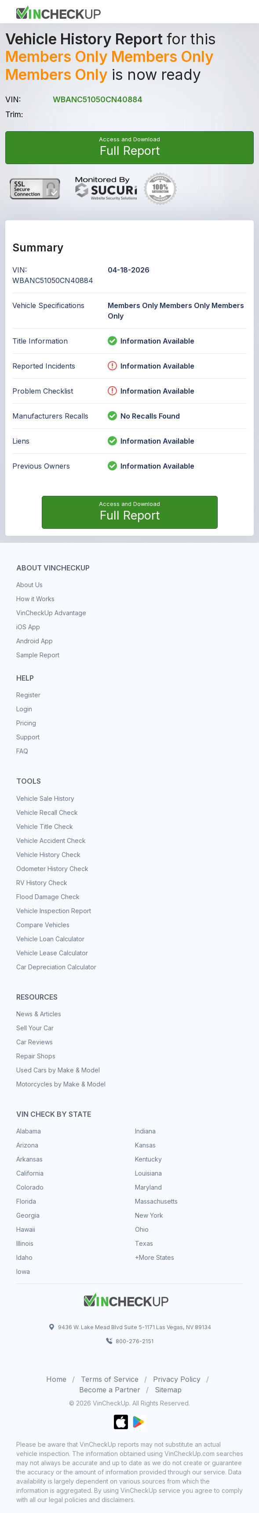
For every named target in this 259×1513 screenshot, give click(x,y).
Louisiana (148, 1173)
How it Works (35, 598)
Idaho (24, 1257)
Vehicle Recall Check (47, 812)
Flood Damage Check (48, 896)
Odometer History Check (52, 868)
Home (56, 1379)
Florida (26, 1201)
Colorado (30, 1187)
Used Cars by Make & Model (58, 1070)
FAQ (22, 751)
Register (28, 695)
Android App (34, 641)
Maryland (148, 1187)
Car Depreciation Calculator (56, 967)
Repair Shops (35, 1056)
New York (149, 1215)
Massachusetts (156, 1201)
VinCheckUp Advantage (51, 613)
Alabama (28, 1131)
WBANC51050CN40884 (97, 99)
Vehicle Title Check (44, 826)
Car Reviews (34, 1042)
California (30, 1173)
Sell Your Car (35, 1028)
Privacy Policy (177, 1379)
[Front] (58, 11)
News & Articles (38, 1014)
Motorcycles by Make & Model (61, 1084)
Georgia (28, 1215)
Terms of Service (110, 1379)
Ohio (142, 1229)
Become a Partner (109, 1389)
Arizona (27, 1145)
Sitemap (168, 1389)
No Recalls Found (144, 416)
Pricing (26, 723)
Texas (144, 1243)
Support (28, 737)
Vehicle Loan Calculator (50, 939)
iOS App (28, 627)
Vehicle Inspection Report (53, 910)
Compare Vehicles (42, 925)
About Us (29, 584)
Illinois (24, 1243)
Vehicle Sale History (45, 798)
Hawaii (25, 1229)
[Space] (126, 1298)
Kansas (145, 1145)
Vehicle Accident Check (51, 840)
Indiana (145, 1131)
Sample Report (37, 655)
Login (24, 709)
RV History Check (41, 882)
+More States (154, 1257)
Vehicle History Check (48, 854)
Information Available (157, 341)
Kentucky (148, 1159)
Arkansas (29, 1159)
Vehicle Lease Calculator (52, 953)
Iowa (23, 1271)
